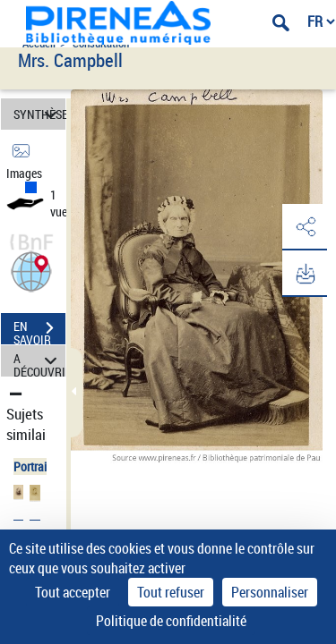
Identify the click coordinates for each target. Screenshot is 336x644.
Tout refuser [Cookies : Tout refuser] (170, 592)
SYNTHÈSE (39, 114)
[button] (31, 269)
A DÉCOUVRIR (39, 361)
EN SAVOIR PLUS (39, 330)
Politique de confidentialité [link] (171, 621)
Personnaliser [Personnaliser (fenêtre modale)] (269, 592)
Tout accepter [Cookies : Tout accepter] (72, 592)
